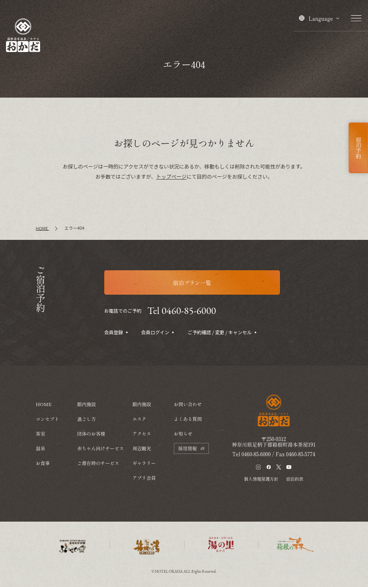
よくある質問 (188, 418)
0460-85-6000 (256, 454)
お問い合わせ (188, 404)
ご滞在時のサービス (98, 462)
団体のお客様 (91, 433)
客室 (40, 433)
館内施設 (86, 404)
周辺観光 (141, 448)
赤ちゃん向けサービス (100, 448)
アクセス (141, 433)
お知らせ (183, 433)
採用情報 (191, 448)
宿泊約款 (294, 479)
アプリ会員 (144, 477)
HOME (44, 404)
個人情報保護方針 (261, 479)
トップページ (171, 176)
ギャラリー (144, 462)
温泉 (40, 448)
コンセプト (47, 418)
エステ (139, 418)
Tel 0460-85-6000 (181, 310)
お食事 (43, 462)
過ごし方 (86, 418)
